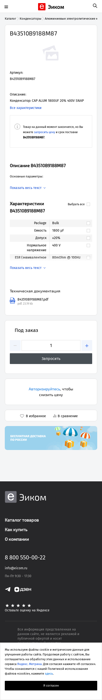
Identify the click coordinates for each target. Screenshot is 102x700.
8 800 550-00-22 (25, 557)
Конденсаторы (30, 18)
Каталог (10, 18)
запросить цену (44, 132)
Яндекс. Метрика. (29, 664)
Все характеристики (25, 108)
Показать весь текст (25, 188)
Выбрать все (79, 204)
